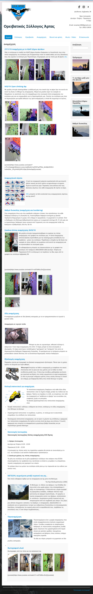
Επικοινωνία (84, 37)
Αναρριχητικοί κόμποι (13, 178)
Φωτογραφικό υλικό (16, 548)
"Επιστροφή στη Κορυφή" (81, 590)
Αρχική (8, 37)
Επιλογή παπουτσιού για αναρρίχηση (19, 386)
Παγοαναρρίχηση (14, 517)
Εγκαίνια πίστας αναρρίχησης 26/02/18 (20, 230)
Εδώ (27, 194)
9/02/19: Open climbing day (15, 86)
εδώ (65, 57)
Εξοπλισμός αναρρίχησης (15, 359)
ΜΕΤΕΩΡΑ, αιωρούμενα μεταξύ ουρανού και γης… (27, 476)
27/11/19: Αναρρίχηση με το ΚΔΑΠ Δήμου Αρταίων (24, 49)
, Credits (30, 590)
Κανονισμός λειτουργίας (17, 432)
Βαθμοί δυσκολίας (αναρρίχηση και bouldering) (24, 210)
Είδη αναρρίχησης (12, 313)
